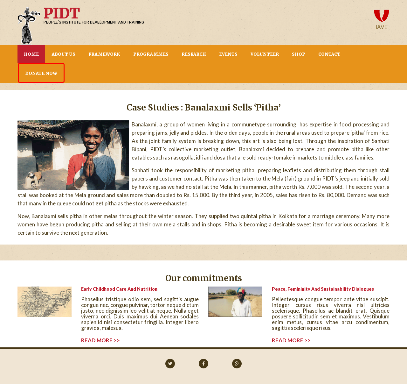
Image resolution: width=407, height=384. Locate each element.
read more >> (100, 340)
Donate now (41, 73)
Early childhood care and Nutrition (119, 289)
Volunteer (265, 54)
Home (31, 54)
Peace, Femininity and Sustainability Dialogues (323, 289)
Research (194, 54)
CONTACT (329, 54)
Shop (298, 54)
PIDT (61, 13)
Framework (104, 54)
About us (63, 54)
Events (228, 54)
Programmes (151, 54)
